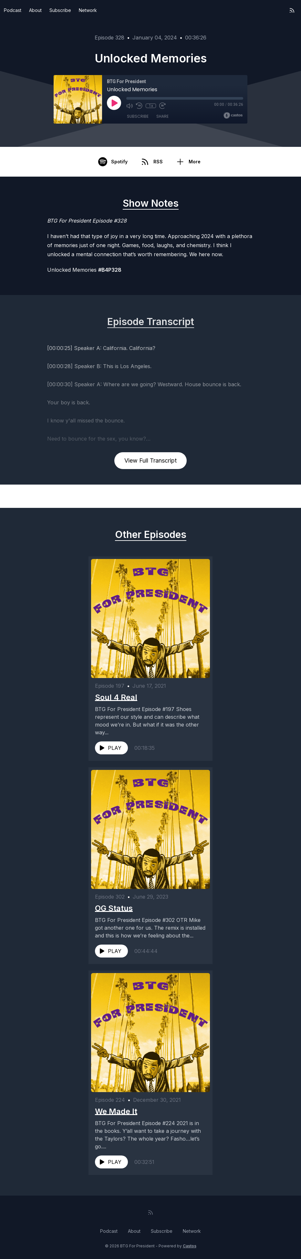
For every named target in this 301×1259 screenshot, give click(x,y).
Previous (37, 496)
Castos (189, 1245)
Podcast (12, 10)
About (35, 10)
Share (162, 116)
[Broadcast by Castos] (233, 115)
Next (268, 496)
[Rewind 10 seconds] (139, 106)
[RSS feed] (291, 10)
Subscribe (60, 10)
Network (88, 10)
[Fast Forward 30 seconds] (162, 106)
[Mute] (129, 106)
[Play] (114, 103)
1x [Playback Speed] (151, 106)
